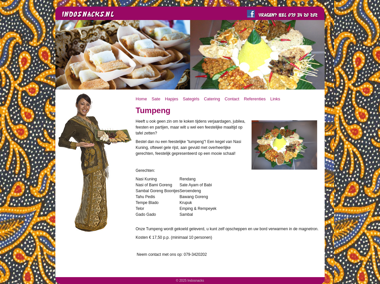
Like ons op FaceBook (251, 14)
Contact (232, 98)
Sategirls (191, 98)
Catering (212, 98)
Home (141, 98)
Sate (156, 98)
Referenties (254, 98)
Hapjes (171, 98)
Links (275, 98)
